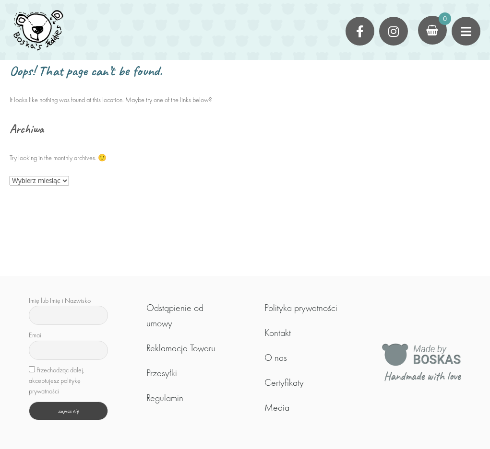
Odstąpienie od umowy (174, 315)
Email (36, 335)
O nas (275, 357)
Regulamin (164, 397)
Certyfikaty (284, 382)
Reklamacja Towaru (180, 348)
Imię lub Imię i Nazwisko (60, 300)
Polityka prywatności (300, 307)
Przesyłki (161, 373)
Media (276, 407)
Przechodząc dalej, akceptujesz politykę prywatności (56, 381)
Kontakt (277, 332)
